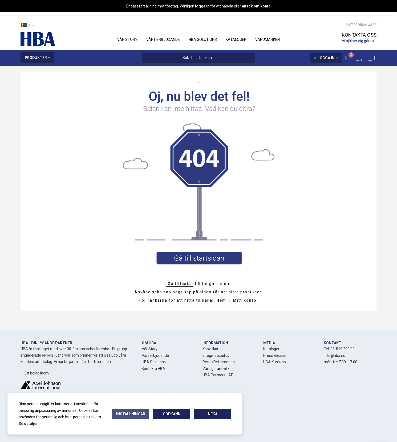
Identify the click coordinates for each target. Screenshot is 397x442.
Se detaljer (28, 423)
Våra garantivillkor (217, 368)
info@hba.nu (334, 355)
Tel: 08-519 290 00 (339, 349)
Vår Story (149, 349)
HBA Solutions (154, 362)
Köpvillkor (210, 349)
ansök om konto (256, 6)
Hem (221, 300)
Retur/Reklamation (218, 362)
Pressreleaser (275, 355)
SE (28, 25)
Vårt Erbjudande (155, 355)
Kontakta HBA (153, 368)
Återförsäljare (362, 25)
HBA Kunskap (274, 362)
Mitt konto (245, 300)
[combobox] (198, 58)
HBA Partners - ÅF (217, 375)
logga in (202, 6)
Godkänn (172, 414)
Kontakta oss (359, 35)
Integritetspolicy (215, 355)
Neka (212, 414)
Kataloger (271, 349)
